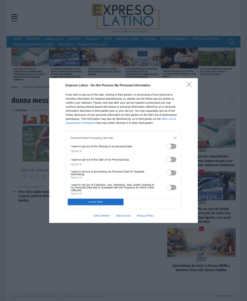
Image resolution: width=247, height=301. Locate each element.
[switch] (171, 146)
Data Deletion (101, 215)
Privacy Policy (145, 215)
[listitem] (123, 138)
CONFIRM (95, 202)
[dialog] (123, 150)
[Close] (190, 85)
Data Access (123, 215)
